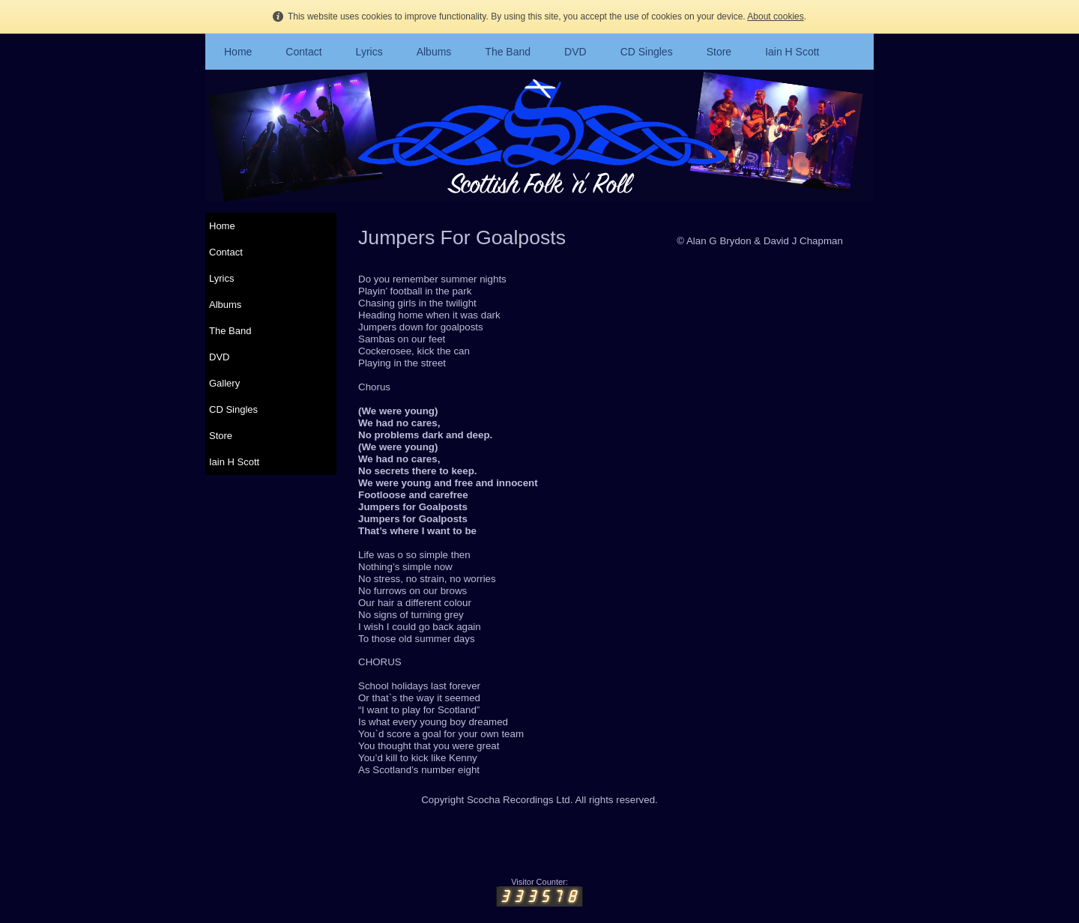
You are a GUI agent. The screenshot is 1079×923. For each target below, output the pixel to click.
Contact (303, 52)
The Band (508, 52)
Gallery (224, 383)
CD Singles (646, 52)
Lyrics (369, 52)
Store (719, 52)
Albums (434, 52)
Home (238, 52)
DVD (575, 52)
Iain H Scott (792, 52)
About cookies (775, 16)
